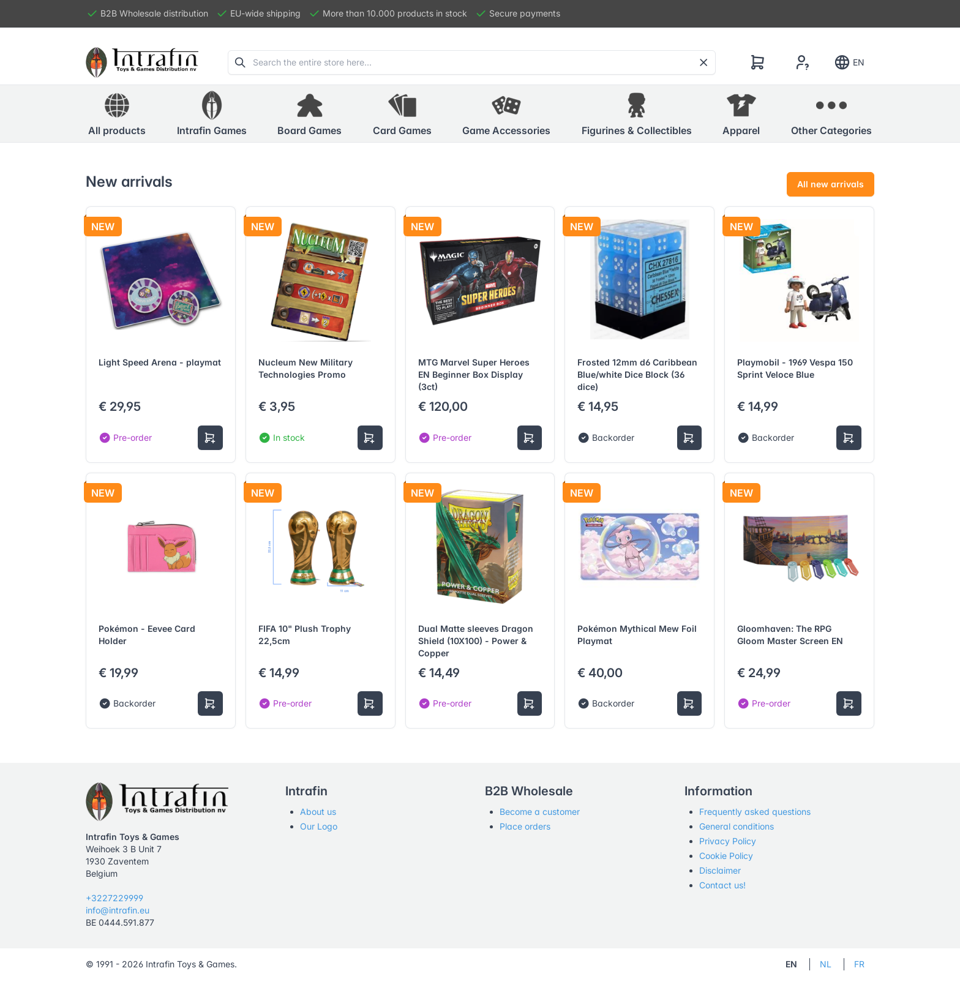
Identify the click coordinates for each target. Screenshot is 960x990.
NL (825, 964)
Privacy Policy (727, 841)
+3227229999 (114, 898)
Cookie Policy (726, 855)
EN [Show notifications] (848, 62)
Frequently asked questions (755, 811)
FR (859, 964)
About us (318, 811)
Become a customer (540, 811)
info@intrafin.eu (117, 910)
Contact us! (722, 885)
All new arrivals (830, 184)
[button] (212, 114)
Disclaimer (720, 870)
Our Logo (318, 826)
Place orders (525, 826)
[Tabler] (142, 62)
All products (117, 113)
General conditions (736, 826)
